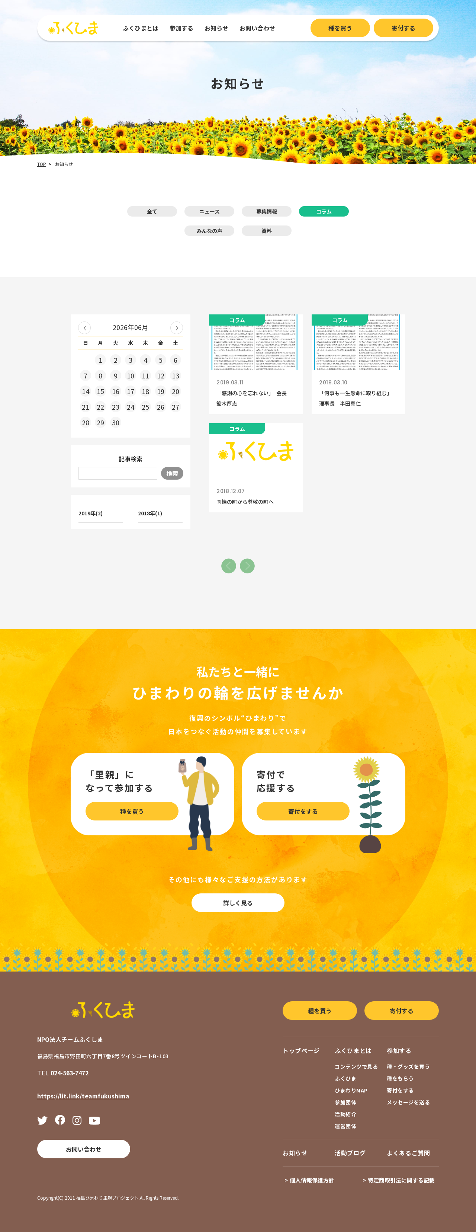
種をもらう (400, 1078)
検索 (172, 473)
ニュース (209, 211)
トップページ (301, 1050)
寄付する (403, 27)
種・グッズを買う (408, 1066)
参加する (181, 27)
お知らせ (216, 27)
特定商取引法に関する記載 (401, 1180)
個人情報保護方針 (312, 1180)
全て (152, 211)
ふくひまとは (140, 27)
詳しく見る (238, 902)
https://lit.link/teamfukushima (83, 1095)
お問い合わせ (257, 27)
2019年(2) (90, 513)
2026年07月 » (176, 327)
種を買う (340, 27)
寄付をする (303, 811)
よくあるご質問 (408, 1152)
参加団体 (345, 1102)
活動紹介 (345, 1114)
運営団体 (345, 1126)
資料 (266, 230)
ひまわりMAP (351, 1090)
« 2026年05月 (84, 327)
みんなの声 (209, 230)
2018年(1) (150, 513)
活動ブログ (350, 1152)
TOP (41, 164)
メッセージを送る (408, 1102)
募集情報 (266, 211)
